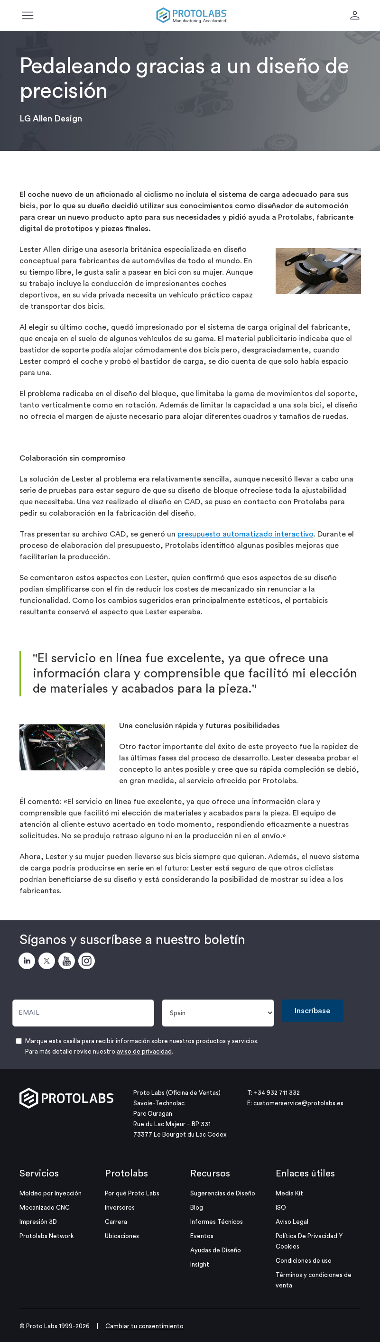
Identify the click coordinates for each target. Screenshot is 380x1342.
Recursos (210, 1173)
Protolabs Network (46, 1236)
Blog (196, 1207)
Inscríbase (312, 1011)
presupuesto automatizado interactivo (245, 534)
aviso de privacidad (144, 1051)
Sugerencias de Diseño (222, 1193)
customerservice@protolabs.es (298, 1103)
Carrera (116, 1222)
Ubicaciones (122, 1236)
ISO (281, 1207)
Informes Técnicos (216, 1222)
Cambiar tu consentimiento (144, 1326)
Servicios (39, 1173)
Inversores (120, 1207)
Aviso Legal (292, 1222)
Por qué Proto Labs (132, 1193)
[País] (218, 1013)
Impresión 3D (38, 1222)
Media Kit (289, 1193)
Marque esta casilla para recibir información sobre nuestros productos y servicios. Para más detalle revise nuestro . (142, 1046)
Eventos (201, 1236)
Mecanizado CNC (44, 1207)
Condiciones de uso (304, 1261)
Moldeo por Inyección (50, 1193)
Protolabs (126, 1173)
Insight (199, 1264)
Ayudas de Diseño (215, 1250)
